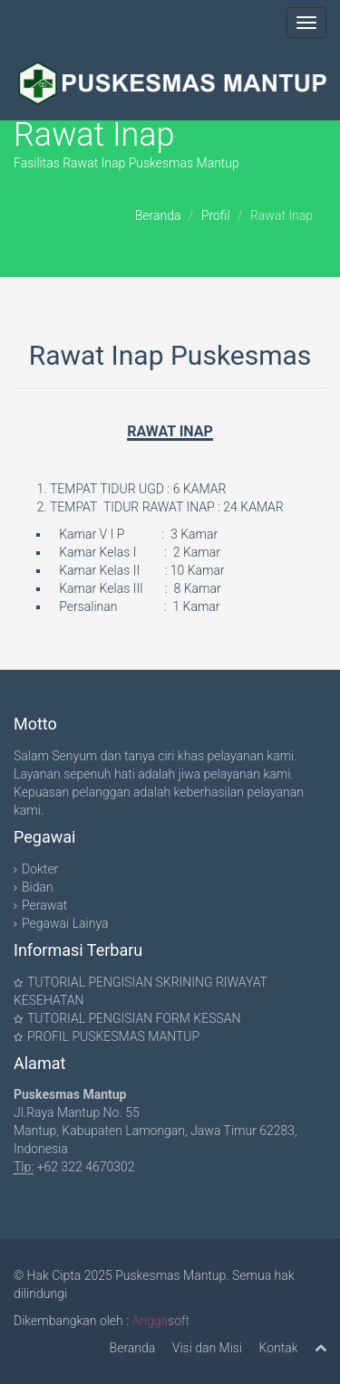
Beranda (158, 215)
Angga (150, 1320)
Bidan (37, 887)
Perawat (44, 905)
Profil (215, 215)
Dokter (40, 869)
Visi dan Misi (207, 1348)
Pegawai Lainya (65, 923)
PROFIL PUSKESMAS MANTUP (113, 1036)
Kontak (278, 1348)
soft (178, 1320)
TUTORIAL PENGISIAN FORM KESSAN (133, 1018)
